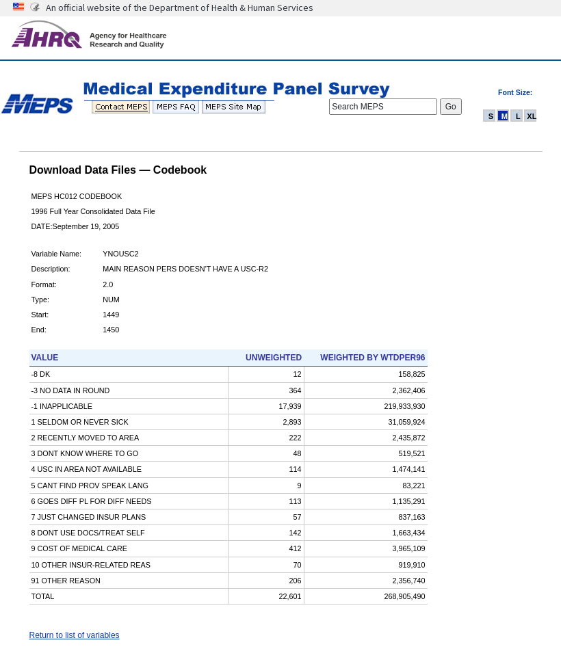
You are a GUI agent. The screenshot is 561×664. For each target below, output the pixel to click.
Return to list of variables (74, 635)
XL (531, 116)
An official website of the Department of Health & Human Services (179, 7)
